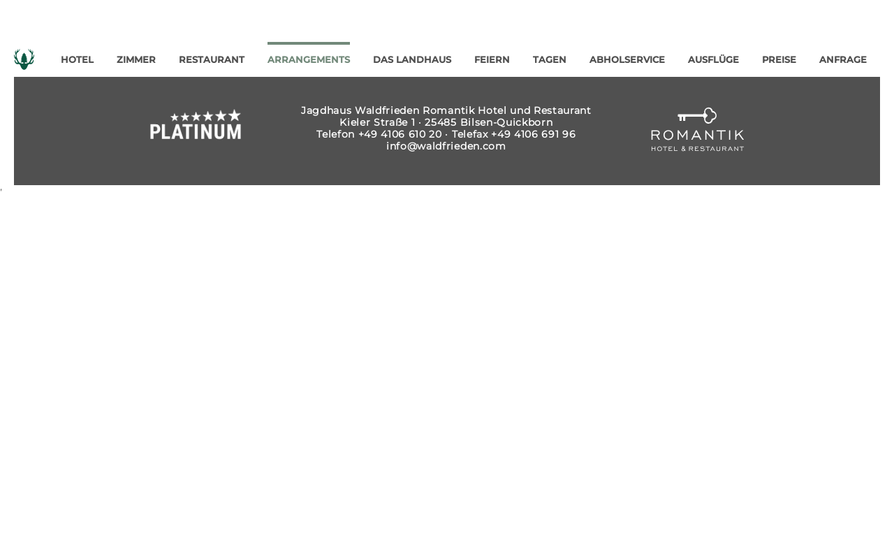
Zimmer (136, 59)
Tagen (549, 59)
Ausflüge (713, 59)
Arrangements (309, 59)
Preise (779, 59)
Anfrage (843, 59)
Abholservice (627, 59)
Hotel (77, 59)
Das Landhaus (412, 59)
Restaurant (211, 59)
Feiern (492, 59)
